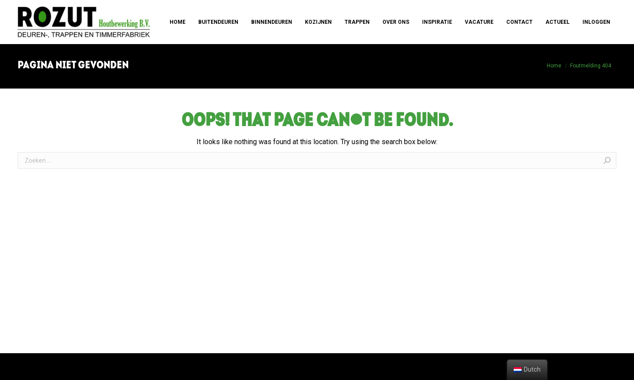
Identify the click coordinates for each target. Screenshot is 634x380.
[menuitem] (177, 22)
